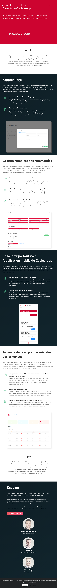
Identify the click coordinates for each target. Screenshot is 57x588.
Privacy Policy (32, 582)
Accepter (25, 585)
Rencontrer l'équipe (15, 513)
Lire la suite (33, 585)
